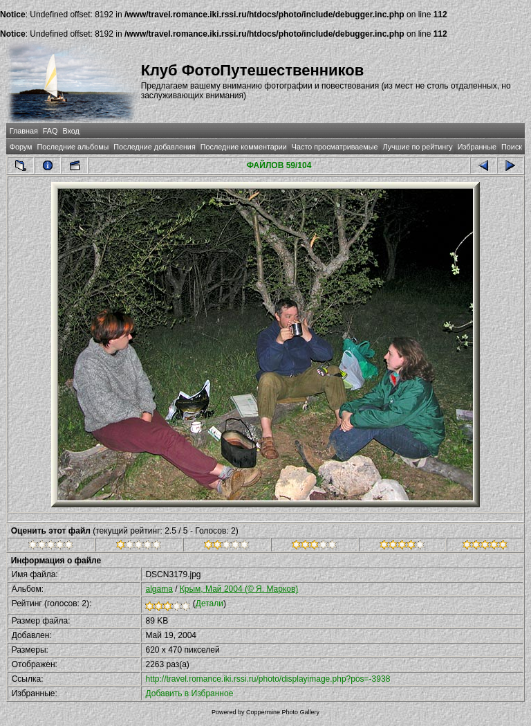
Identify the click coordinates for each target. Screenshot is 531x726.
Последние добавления (154, 147)
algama (158, 589)
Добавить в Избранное (189, 693)
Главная (24, 131)
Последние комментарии (244, 147)
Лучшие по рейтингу (418, 147)
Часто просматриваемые (335, 147)
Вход (70, 131)
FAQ (50, 131)
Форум (21, 147)
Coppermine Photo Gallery (282, 712)
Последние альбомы (73, 147)
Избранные (477, 147)
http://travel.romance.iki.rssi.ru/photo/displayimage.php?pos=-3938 (267, 679)
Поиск (511, 147)
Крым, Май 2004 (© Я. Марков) (239, 589)
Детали (209, 603)
